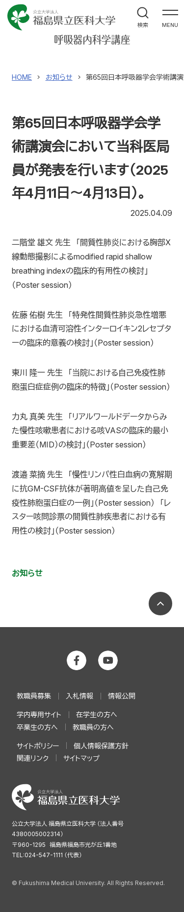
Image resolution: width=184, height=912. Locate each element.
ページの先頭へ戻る (160, 603)
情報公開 (121, 696)
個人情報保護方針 (101, 746)
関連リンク (33, 758)
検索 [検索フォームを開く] (142, 25)
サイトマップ (81, 758)
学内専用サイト (39, 714)
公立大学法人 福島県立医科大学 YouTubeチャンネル (108, 660)
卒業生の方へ (37, 727)
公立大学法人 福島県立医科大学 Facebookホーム (76, 660)
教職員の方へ (93, 727)
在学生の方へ (96, 714)
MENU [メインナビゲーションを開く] (170, 25)
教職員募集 (34, 696)
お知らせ (27, 573)
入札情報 (79, 696)
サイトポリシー (38, 746)
